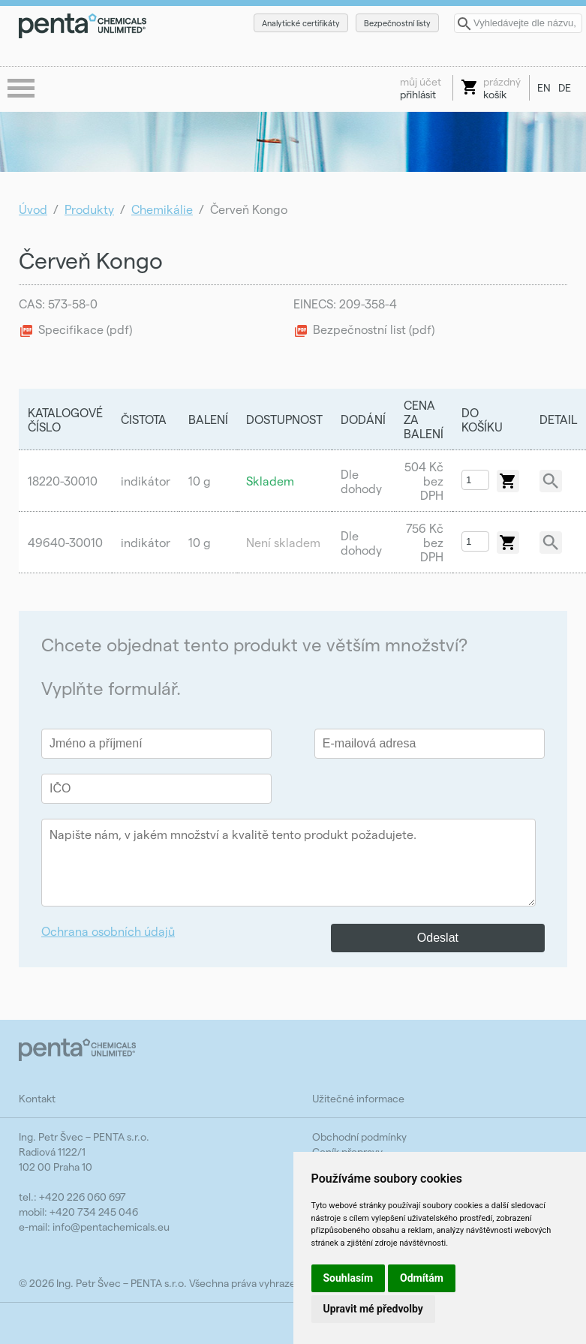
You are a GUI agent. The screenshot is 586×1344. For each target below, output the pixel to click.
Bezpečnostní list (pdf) (373, 329)
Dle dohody (361, 481)
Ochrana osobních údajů (108, 931)
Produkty (89, 209)
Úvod (33, 209)
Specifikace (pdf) (85, 329)
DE (564, 87)
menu (22, 89)
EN (544, 87)
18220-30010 (63, 481)
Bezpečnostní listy (397, 23)
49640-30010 (65, 542)
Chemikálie (162, 209)
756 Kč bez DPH (424, 542)
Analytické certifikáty (301, 23)
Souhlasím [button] (348, 1278)
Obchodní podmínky (359, 1136)
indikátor (145, 481)
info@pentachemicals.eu (111, 1226)
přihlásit (420, 88)
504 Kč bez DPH (423, 480)
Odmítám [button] (421, 1278)
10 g (199, 481)
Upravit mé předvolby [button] (373, 1309)
